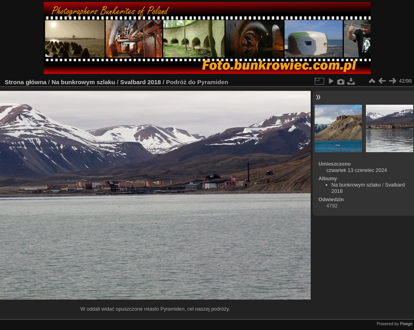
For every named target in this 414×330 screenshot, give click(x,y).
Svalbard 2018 (140, 82)
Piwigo (406, 323)
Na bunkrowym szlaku (83, 82)
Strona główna (26, 82)
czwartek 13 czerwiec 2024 (356, 170)
